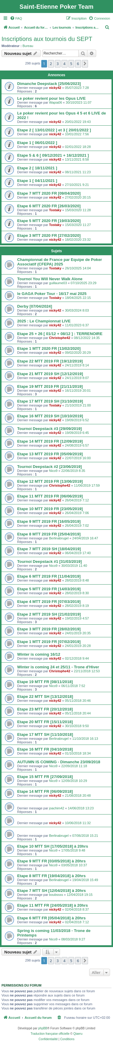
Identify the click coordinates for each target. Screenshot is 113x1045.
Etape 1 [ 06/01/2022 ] (37, 142)
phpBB (42, 1028)
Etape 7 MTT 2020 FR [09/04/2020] (48, 193)
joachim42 (56, 808)
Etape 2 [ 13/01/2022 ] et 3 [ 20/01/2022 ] (54, 130)
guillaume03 (58, 283)
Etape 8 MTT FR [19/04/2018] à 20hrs (51, 876)
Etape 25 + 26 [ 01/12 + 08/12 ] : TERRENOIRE (59, 333)
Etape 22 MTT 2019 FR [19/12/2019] (50, 361)
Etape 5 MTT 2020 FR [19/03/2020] (48, 220)
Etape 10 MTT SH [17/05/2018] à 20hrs (52, 846)
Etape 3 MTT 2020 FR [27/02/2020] (48, 235)
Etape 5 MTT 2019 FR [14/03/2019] (48, 589)
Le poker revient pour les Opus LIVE (51, 98)
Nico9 (53, 470)
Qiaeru (77, 1033)
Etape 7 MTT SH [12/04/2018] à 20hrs (51, 890)
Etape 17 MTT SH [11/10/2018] (45, 734)
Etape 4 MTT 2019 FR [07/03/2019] (48, 601)
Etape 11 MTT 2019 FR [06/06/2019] (50, 496)
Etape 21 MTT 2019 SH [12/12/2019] (50, 374)
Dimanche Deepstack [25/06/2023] (49, 83)
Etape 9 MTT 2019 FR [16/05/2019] (48, 521)
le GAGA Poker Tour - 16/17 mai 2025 (51, 293)
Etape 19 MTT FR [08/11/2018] (45, 681)
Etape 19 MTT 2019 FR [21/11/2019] (50, 386)
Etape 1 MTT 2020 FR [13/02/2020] (48, 348)
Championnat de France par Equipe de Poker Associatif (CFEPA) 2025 (59, 261)
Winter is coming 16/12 (38, 654)
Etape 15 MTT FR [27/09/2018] (45, 776)
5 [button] (71, 63)
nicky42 (55, 87)
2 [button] (51, 63)
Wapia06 (55, 102)
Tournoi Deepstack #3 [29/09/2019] (49, 428)
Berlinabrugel (59, 538)
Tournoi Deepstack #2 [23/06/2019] (49, 466)
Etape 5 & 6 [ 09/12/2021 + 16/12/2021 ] (53, 155)
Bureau (28, 46)
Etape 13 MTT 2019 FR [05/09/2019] (50, 454)
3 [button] (58, 63)
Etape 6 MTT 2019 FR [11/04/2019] (48, 576)
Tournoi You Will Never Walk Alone (50, 279)
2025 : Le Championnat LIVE (44, 321)
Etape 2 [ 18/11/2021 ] (37, 168)
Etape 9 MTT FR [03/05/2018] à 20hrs (51, 861)
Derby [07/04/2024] (34, 306)
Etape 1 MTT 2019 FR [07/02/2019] (48, 641)
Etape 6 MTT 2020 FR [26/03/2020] (48, 206)
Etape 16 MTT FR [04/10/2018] (45, 749)
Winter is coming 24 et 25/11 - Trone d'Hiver (58, 667)
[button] (85, 63)
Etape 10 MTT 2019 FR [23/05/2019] (50, 509)
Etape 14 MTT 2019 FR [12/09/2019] (50, 441)
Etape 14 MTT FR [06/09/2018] (45, 791)
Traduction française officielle (50, 1033)
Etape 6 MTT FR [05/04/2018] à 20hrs (51, 918)
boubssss (56, 894)
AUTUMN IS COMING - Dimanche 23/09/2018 (58, 762)
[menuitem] (16, 18)
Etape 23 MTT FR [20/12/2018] (45, 709)
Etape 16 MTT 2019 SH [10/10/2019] (50, 416)
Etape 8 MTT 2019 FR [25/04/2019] (48, 534)
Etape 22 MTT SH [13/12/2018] (45, 696)
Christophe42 (59, 338)
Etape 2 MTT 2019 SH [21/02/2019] (49, 614)
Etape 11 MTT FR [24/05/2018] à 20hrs (52, 905)
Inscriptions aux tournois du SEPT (47, 39)
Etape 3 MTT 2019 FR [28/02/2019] (48, 629)
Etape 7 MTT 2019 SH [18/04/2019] (49, 549)
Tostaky (55, 210)
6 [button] (78, 63)
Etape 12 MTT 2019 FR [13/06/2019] (50, 481)
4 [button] (64, 63)
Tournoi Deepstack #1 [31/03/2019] (49, 561)
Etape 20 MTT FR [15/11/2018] (45, 722)
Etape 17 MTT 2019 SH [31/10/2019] (50, 401)
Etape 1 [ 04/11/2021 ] (37, 180)
